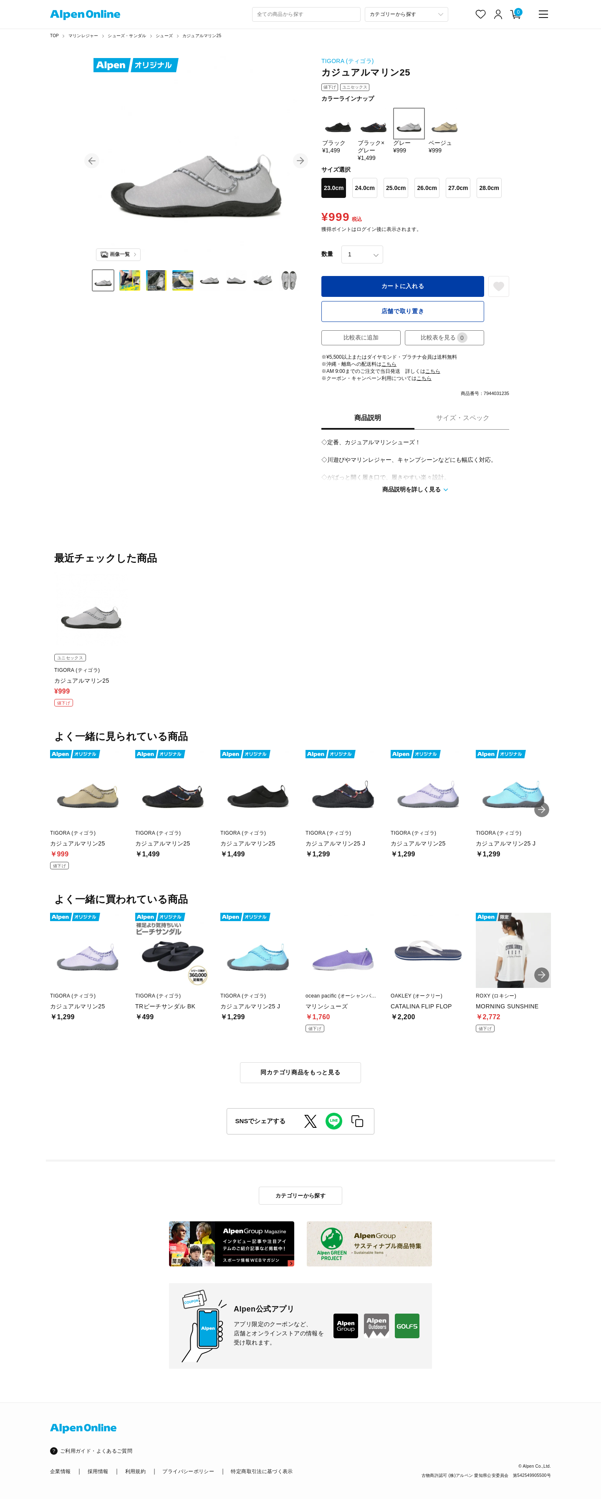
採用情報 (98, 1471)
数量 (327, 254)
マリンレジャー (83, 35)
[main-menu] (543, 14)
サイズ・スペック (463, 417)
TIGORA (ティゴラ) (347, 61)
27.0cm (458, 188)
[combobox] (306, 14)
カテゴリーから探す (300, 1196)
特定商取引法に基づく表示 (262, 1471)
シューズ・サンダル (127, 35)
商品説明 (367, 417)
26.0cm (427, 188)
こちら (388, 364)
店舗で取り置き (402, 311)
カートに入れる (402, 286)
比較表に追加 (361, 337)
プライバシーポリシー (188, 1471)
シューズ (164, 35)
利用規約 (135, 1471)
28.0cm (489, 188)
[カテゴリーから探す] (406, 14)
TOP (54, 35)
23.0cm (333, 188)
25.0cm (396, 188)
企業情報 (60, 1471)
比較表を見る (444, 337)
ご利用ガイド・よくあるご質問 (96, 1451)
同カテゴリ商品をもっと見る (300, 1072)
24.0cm (364, 188)
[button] (91, 160)
